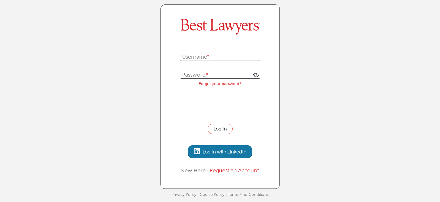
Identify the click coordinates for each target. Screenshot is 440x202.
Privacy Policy (183, 194)
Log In (220, 129)
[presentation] (223, 104)
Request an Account (234, 170)
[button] (256, 75)
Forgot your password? (220, 83)
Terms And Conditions (248, 194)
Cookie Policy (212, 194)
